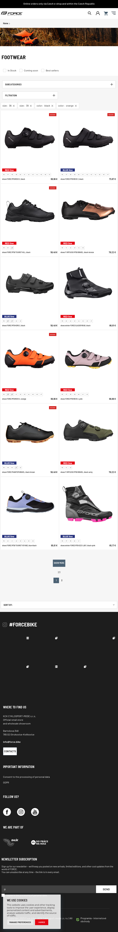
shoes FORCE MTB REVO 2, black (13, 179)
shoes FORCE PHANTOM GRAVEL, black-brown (18, 472)
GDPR (6, 782)
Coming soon (31, 70)
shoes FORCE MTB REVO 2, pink (72, 399)
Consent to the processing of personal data (26, 776)
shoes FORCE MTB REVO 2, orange (14, 399)
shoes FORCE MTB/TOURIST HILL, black (16, 252)
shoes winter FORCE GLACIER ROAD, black (75, 326)
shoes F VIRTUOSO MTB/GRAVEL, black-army (76, 472)
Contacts (10, 751)
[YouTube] (35, 812)
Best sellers (52, 70)
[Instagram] (21, 812)
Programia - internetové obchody (93, 920)
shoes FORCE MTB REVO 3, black (72, 179)
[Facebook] (7, 812)
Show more (59, 563)
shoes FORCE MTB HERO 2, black (13, 326)
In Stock (12, 70)
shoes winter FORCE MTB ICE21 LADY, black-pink (78, 545)
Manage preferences (20, 922)
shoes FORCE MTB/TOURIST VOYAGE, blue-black (19, 545)
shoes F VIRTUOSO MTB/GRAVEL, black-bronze (77, 252)
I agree (41, 922)
